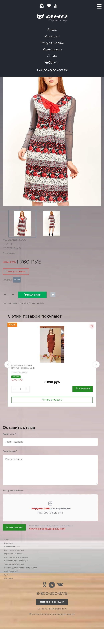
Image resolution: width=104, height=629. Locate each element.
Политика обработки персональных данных (52, 614)
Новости (52, 62)
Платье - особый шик (23, 368)
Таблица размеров (16, 272)
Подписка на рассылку (52, 602)
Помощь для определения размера (20, 568)
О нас (52, 55)
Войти (62, 6)
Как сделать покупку (14, 550)
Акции (52, 29)
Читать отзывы (52, 400)
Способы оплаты (12, 547)
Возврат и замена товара (16, 561)
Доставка (8, 578)
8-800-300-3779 (52, 70)
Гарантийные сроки (13, 554)
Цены (6, 575)
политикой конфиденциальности (47, 529)
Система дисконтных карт (16, 557)
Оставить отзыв (14, 527)
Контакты (52, 49)
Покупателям (52, 42)
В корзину (32, 294)
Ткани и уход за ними (14, 564)
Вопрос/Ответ (11, 571)
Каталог (52, 36)
